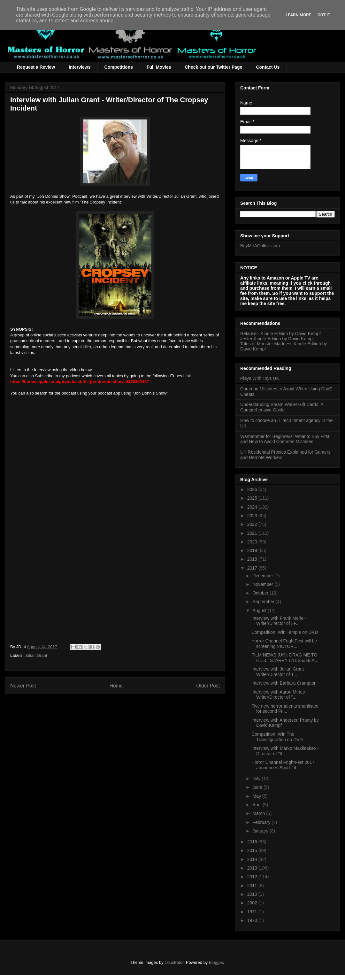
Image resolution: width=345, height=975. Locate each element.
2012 (252, 876)
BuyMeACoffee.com (260, 245)
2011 (252, 885)
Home (116, 685)
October (261, 592)
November (263, 584)
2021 (252, 533)
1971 (252, 911)
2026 (252, 489)
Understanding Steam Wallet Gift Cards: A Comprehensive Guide (281, 407)
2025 (252, 498)
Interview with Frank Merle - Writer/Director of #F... (278, 621)
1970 (252, 920)
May (257, 796)
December (263, 575)
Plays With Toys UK (259, 378)
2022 (252, 524)
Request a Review (36, 67)
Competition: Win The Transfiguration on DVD (277, 737)
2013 (252, 868)
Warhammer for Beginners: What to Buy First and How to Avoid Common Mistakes (284, 439)
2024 (252, 507)
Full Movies (159, 67)
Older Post (208, 685)
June (257, 787)
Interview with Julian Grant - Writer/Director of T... (279, 671)
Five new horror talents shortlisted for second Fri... (284, 708)
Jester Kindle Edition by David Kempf (277, 338)
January (261, 830)
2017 (252, 568)
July (257, 778)
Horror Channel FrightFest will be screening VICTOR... (284, 643)
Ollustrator (174, 962)
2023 (252, 515)
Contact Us (268, 67)
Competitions (118, 67)
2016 (252, 841)
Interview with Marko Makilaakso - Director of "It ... (284, 751)
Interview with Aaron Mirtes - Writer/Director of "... (279, 694)
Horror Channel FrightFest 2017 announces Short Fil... (283, 765)
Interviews (79, 67)
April (257, 804)
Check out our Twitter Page (213, 67)
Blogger (216, 962)
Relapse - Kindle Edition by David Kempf (280, 333)
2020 (252, 541)
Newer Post (23, 685)
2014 (252, 859)
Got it (324, 14)
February (262, 822)
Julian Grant (36, 655)
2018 (252, 559)
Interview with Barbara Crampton (284, 683)
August (259, 610)
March (259, 813)
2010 (252, 894)
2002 (252, 902)
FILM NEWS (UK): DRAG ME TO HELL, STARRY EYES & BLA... (284, 657)
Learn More (298, 14)
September (263, 601)
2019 (252, 550)
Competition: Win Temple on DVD (284, 632)
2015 (252, 850)
